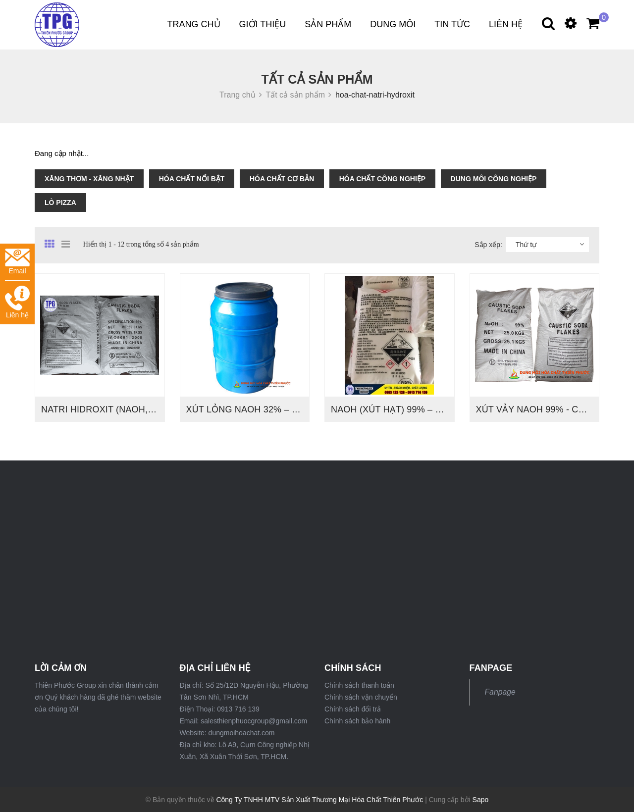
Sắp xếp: (488, 245)
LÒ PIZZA (60, 202)
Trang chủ (193, 24)
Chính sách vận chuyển (360, 697)
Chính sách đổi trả (352, 709)
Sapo (481, 800)
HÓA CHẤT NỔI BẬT (192, 179)
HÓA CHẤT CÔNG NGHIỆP (382, 179)
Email (17, 262)
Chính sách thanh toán (359, 685)
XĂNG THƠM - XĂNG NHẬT (89, 179)
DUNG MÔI (393, 24)
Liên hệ (506, 24)
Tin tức (452, 24)
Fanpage (500, 692)
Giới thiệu (262, 24)
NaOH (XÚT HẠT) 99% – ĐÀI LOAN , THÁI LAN (428, 409)
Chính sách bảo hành (357, 721)
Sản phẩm (328, 24)
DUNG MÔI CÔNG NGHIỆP (494, 179)
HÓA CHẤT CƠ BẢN (282, 179)
